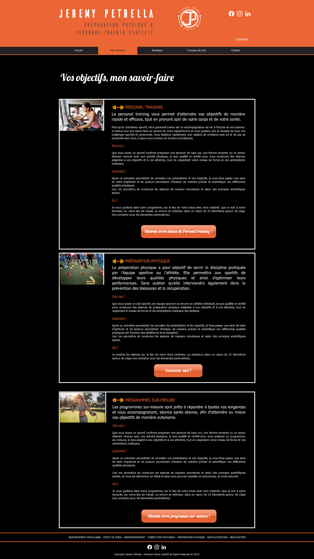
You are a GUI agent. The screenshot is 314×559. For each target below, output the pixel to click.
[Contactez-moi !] (178, 370)
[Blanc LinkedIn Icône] (248, 13)
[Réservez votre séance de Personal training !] (178, 231)
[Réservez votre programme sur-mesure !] (178, 516)
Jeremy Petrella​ (106, 13)
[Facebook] (231, 13)
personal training (133, 114)
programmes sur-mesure (141, 407)
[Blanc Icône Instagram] (239, 13)
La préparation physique (134, 268)
